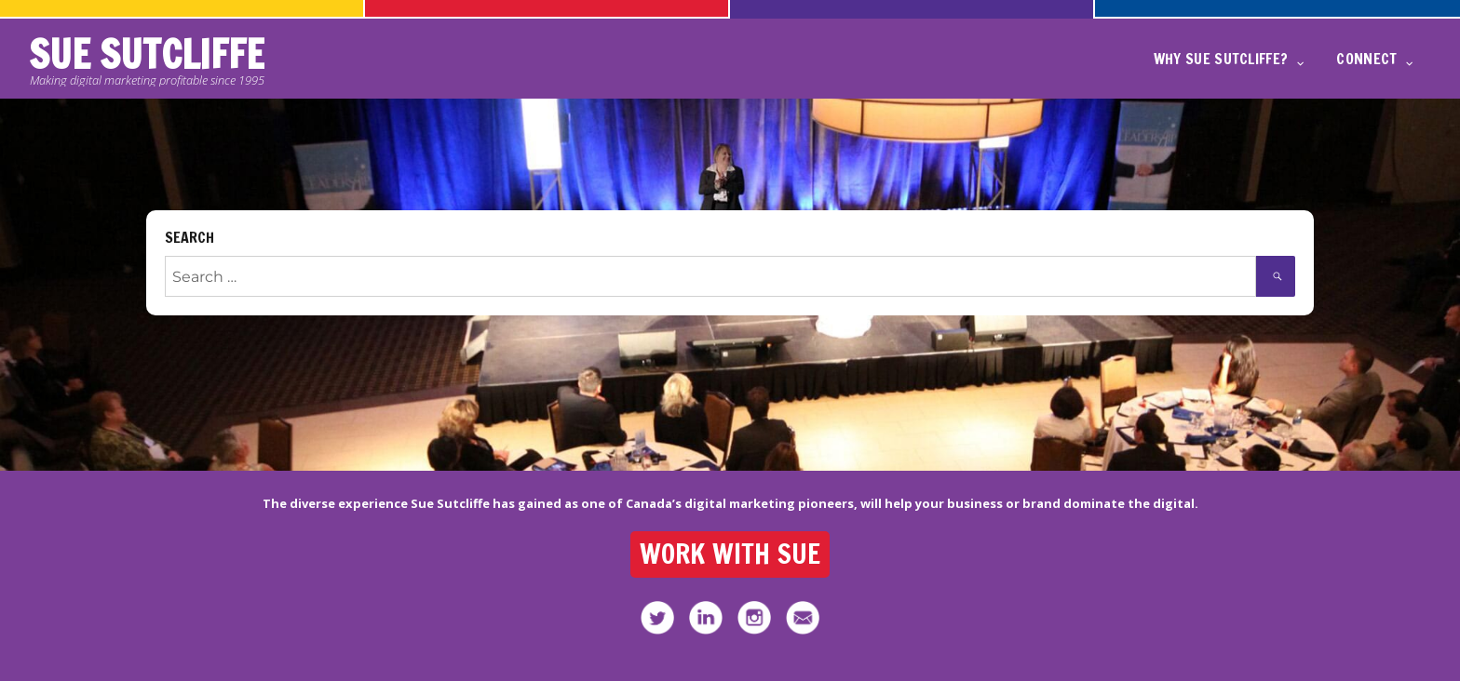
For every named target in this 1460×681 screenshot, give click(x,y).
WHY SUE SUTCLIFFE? (1221, 59)
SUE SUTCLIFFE (146, 54)
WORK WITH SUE (730, 553)
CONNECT (1366, 59)
